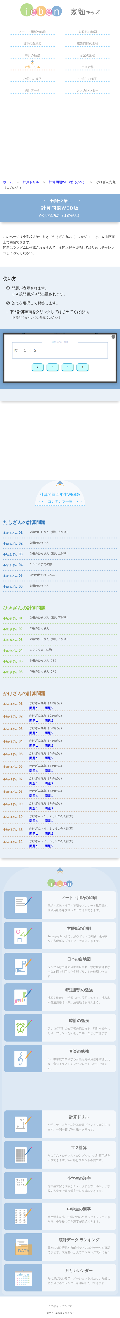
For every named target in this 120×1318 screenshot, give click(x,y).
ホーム (8, 182)
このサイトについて (60, 1306)
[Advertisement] (60, 138)
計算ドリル (32, 67)
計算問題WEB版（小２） (67, 182)
